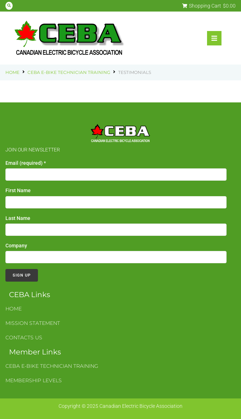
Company (16, 245)
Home (12, 72)
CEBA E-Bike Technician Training (68, 72)
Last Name (17, 218)
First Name (18, 190)
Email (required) (25, 163)
